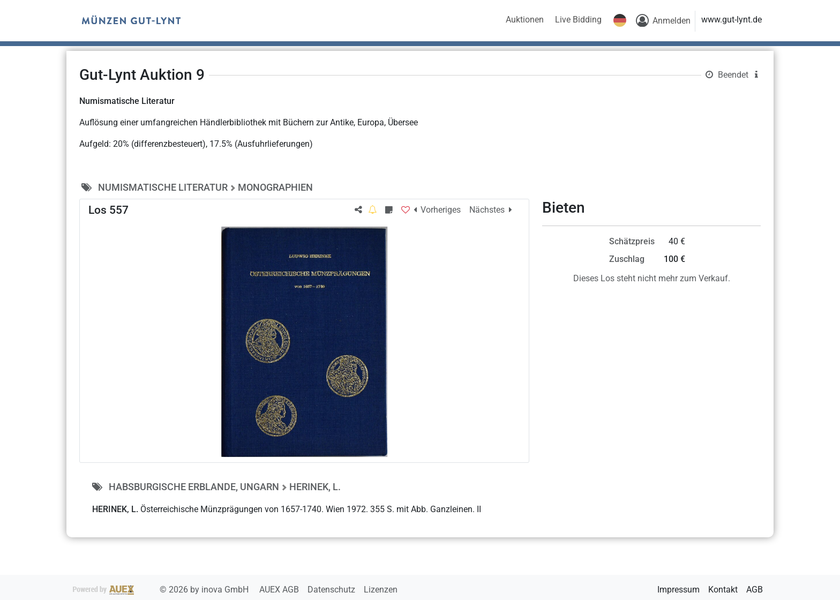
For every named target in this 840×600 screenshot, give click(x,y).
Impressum (678, 589)
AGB (754, 589)
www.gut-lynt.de (731, 19)
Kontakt (723, 589)
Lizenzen (381, 589)
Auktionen (525, 19)
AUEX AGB (280, 589)
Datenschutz (332, 589)
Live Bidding (578, 19)
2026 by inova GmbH (162, 589)
